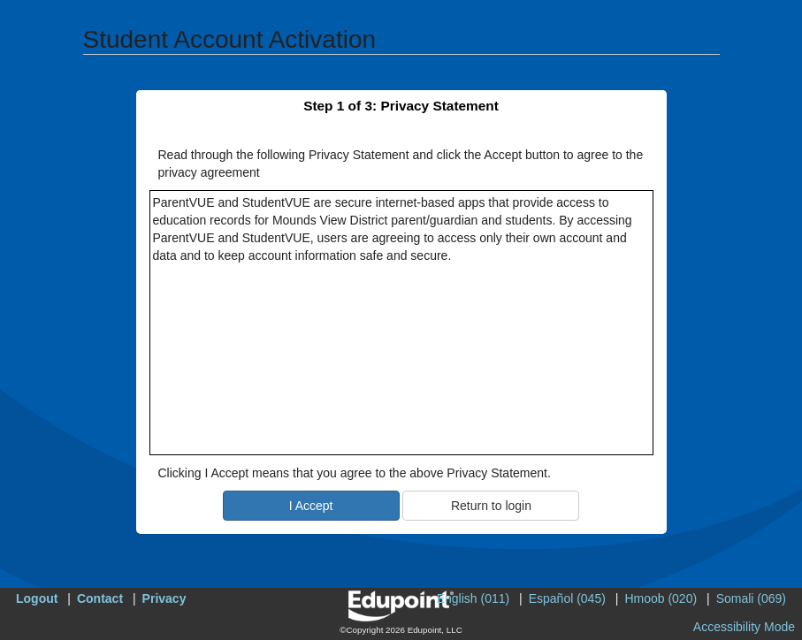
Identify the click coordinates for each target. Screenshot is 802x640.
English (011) (473, 598)
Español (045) (567, 598)
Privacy (164, 598)
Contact (100, 598)
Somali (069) (751, 598)
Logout (36, 598)
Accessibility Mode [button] (744, 627)
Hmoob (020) (660, 598)
